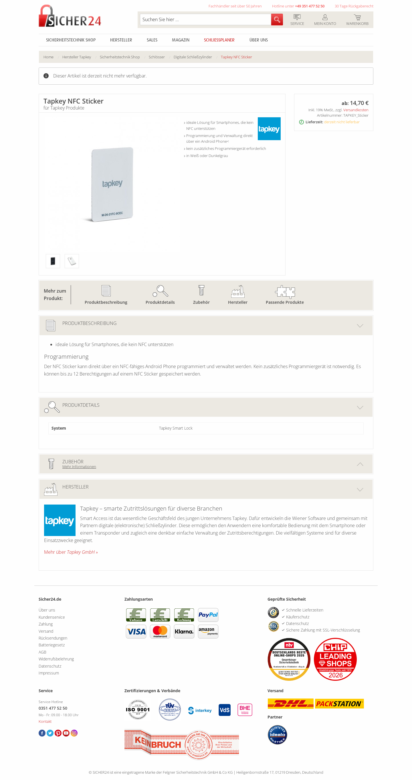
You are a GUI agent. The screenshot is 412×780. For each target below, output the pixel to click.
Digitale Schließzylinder (193, 56)
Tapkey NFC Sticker (236, 56)
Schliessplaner (219, 40)
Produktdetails (160, 302)
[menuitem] (52, 57)
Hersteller (121, 40)
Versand (46, 631)
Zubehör (201, 302)
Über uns (258, 40)
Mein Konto (325, 20)
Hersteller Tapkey (76, 56)
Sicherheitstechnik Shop (71, 40)
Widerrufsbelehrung (56, 659)
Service (297, 20)
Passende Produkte (285, 302)
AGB (42, 652)
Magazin (180, 40)
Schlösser (157, 56)
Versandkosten (356, 109)
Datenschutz (50, 666)
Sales (152, 40)
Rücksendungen (53, 638)
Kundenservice (52, 617)
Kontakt (45, 721)
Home (48, 56)
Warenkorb (357, 20)
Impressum (49, 673)
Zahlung (46, 624)
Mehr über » (71, 552)
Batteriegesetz (52, 645)
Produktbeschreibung (106, 302)
